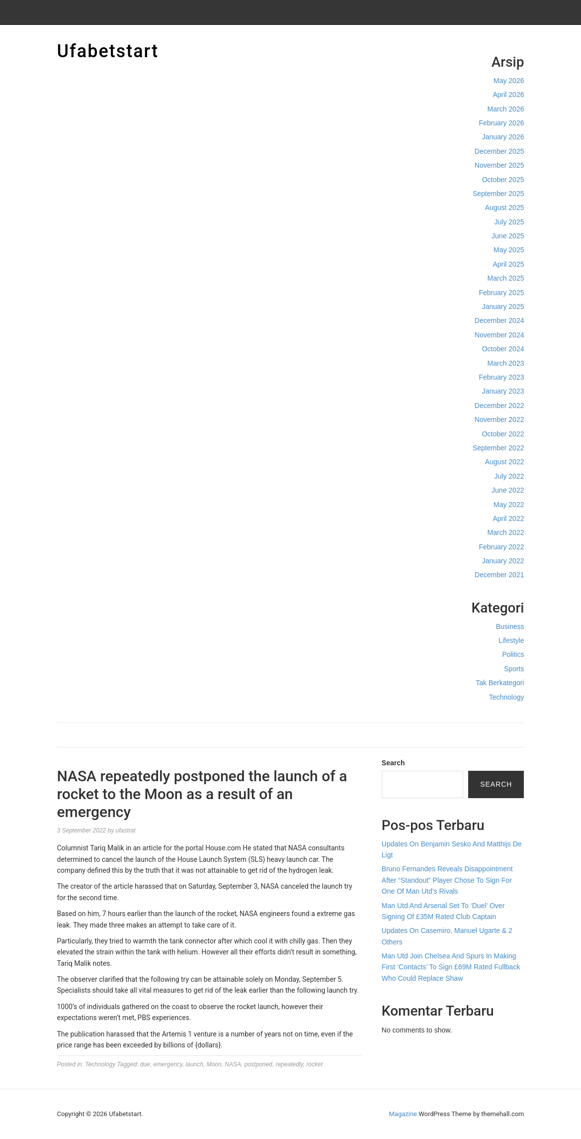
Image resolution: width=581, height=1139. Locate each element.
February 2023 (501, 377)
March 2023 (506, 363)
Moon (214, 1064)
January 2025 (503, 307)
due (145, 1064)
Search (393, 763)
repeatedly (289, 1064)
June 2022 (508, 490)
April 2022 (508, 518)
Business (510, 626)
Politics (513, 654)
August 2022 (504, 462)
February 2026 (501, 123)
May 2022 (509, 505)
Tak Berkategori (500, 683)
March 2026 (506, 109)
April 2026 (508, 95)
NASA (233, 1064)
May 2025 (509, 250)
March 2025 (506, 278)
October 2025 (503, 180)
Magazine (403, 1114)
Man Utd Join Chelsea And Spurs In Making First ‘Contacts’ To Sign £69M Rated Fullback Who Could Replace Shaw (451, 967)
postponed (258, 1064)
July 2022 (509, 476)
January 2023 (503, 391)
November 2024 (499, 335)
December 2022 (499, 406)
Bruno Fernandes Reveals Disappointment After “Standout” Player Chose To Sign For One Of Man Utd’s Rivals (447, 880)
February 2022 (501, 547)
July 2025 (509, 222)
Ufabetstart (108, 51)
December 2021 (499, 575)
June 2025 (508, 236)
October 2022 (503, 434)
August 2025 (504, 207)
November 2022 (499, 419)
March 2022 (506, 532)
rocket (314, 1064)
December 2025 (499, 151)
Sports (514, 669)
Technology (506, 697)
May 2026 (509, 81)
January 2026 (503, 137)
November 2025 (499, 165)
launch (194, 1064)
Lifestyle (511, 640)
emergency (167, 1064)
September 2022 (498, 448)
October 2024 (503, 349)
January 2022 (503, 561)
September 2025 (498, 194)
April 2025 (508, 264)
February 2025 (501, 293)
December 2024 (499, 320)
